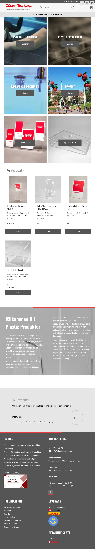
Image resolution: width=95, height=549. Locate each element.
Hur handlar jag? (10, 509)
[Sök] (72, 7)
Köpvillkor (7, 513)
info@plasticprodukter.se (60, 450)
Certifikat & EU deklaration (14, 519)
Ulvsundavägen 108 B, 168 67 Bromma (64, 460)
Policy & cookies (10, 523)
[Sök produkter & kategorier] (55, 7)
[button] (2, 7)
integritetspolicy (48, 421)
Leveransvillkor (9, 516)
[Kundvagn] (91, 7)
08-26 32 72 (55, 447)
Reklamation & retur (11, 526)
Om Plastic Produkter (12, 506)
